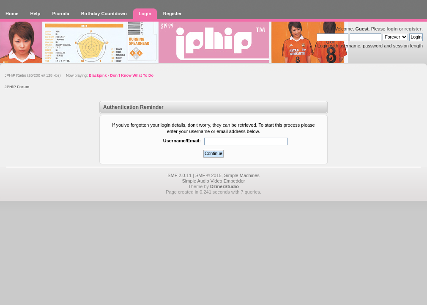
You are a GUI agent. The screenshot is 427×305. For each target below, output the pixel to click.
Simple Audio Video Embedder (213, 180)
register (413, 28)
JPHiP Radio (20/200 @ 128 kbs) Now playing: (79, 75)
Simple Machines (242, 175)
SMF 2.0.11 (179, 175)
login (391, 28)
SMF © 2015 (208, 175)
